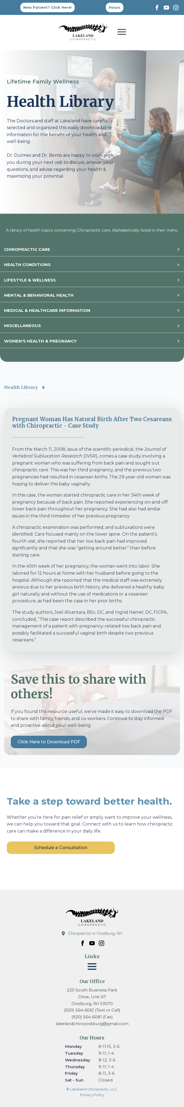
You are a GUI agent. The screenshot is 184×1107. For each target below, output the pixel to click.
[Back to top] (114, 7)
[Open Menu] (121, 31)
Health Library (21, 387)
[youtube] (166, 7)
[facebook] (157, 7)
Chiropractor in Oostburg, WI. (95, 933)
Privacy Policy (92, 1095)
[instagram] (176, 7)
